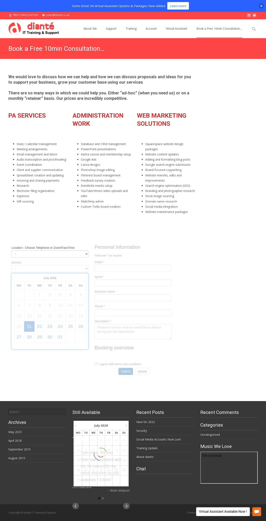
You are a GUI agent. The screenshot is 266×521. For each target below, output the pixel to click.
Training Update (147, 448)
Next (126, 506)
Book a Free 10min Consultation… (219, 32)
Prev (75, 506)
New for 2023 (145, 422)
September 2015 (19, 449)
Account (151, 32)
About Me (90, 32)
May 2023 (15, 432)
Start (100, 498)
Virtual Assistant (176, 32)
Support (111, 32)
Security (141, 431)
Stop (103, 498)
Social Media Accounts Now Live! (158, 439)
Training (131, 32)
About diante (145, 457)
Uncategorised (210, 435)
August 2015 (16, 458)
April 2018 (15, 441)
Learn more (178, 6)
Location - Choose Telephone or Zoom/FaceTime (43, 247)
